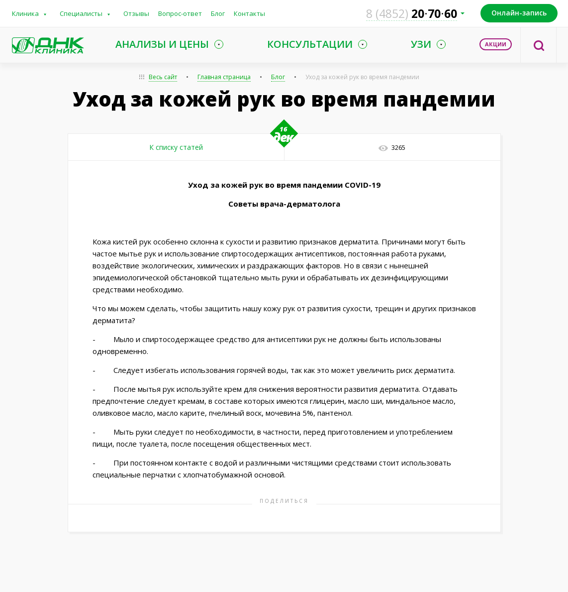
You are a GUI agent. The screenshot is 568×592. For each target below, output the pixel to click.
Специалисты (81, 13)
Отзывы (136, 13)
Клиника (25, 13)
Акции (495, 44)
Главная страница (224, 77)
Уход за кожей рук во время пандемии (362, 77)
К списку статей (176, 147)
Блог (218, 13)
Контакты (249, 13)
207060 (411, 13)
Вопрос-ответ (180, 13)
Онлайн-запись (519, 12)
